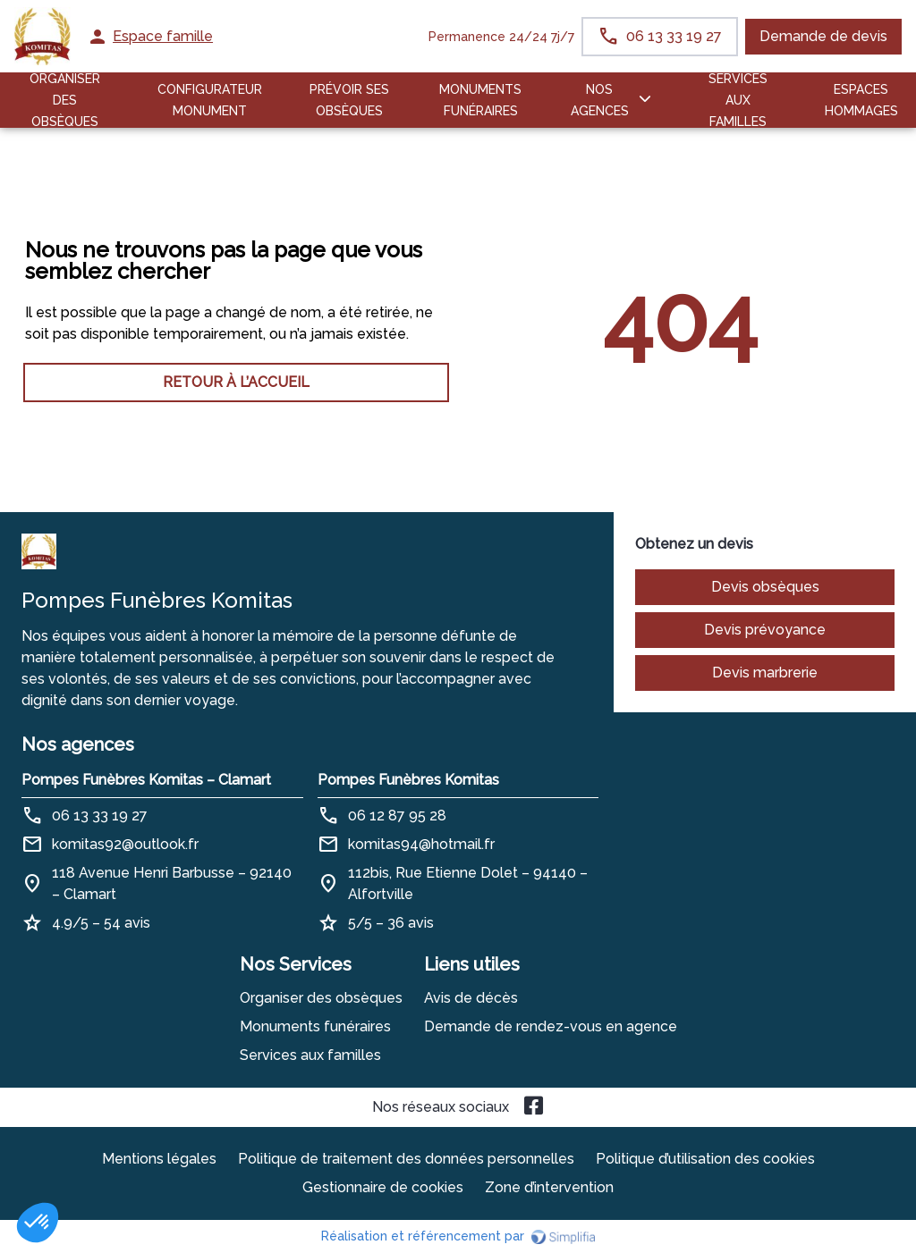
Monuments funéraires (480, 100)
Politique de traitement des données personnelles (406, 1158)
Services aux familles (310, 1055)
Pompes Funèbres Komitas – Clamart (146, 779)
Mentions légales (159, 1158)
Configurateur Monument (209, 100)
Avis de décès (471, 997)
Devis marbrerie (765, 672)
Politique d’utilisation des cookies (705, 1158)
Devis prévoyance (765, 629)
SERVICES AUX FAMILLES (738, 100)
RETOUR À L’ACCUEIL (236, 382)
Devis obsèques (765, 586)
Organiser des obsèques (321, 997)
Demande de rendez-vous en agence (550, 1026)
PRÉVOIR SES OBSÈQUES (349, 100)
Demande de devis (823, 36)
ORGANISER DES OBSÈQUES (65, 100)
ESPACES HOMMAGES (861, 100)
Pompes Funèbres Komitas (408, 779)
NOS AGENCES (600, 100)
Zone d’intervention (549, 1187)
